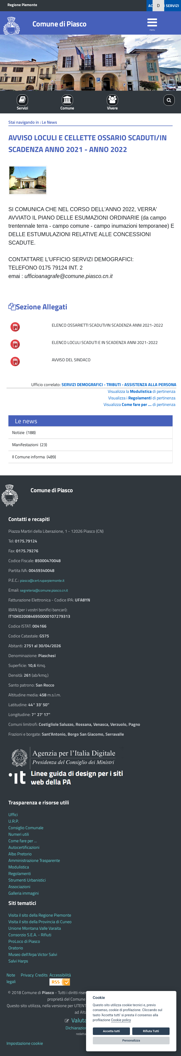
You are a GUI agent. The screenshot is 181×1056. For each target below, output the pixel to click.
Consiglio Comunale (25, 828)
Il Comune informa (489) (33, 457)
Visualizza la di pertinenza (141, 391)
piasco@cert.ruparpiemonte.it (42, 580)
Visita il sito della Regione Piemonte (39, 915)
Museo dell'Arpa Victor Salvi (32, 954)
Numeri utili (18, 834)
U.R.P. (13, 821)
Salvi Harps (18, 961)
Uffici (13, 814)
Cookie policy (121, 1020)
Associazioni (19, 886)
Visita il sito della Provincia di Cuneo (40, 922)
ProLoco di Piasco (24, 941)
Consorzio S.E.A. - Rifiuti (29, 935)
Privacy (27, 975)
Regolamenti (19, 873)
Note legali (11, 978)
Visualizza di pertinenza (139, 404)
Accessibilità (60, 975)
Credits (41, 975)
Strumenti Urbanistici (27, 880)
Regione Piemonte (22, 4)
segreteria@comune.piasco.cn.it (44, 590)
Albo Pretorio (20, 854)
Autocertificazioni (23, 847)
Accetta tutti (111, 1031)
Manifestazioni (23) (29, 444)
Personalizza (131, 1040)
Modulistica (18, 867)
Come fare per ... (22, 841)
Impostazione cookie (25, 1043)
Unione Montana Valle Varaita (34, 928)
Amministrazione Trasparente (34, 860)
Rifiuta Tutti (151, 1031)
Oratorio (15, 948)
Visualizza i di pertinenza (141, 398)
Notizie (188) (23, 432)
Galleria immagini (23, 893)
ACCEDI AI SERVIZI (163, 5)
